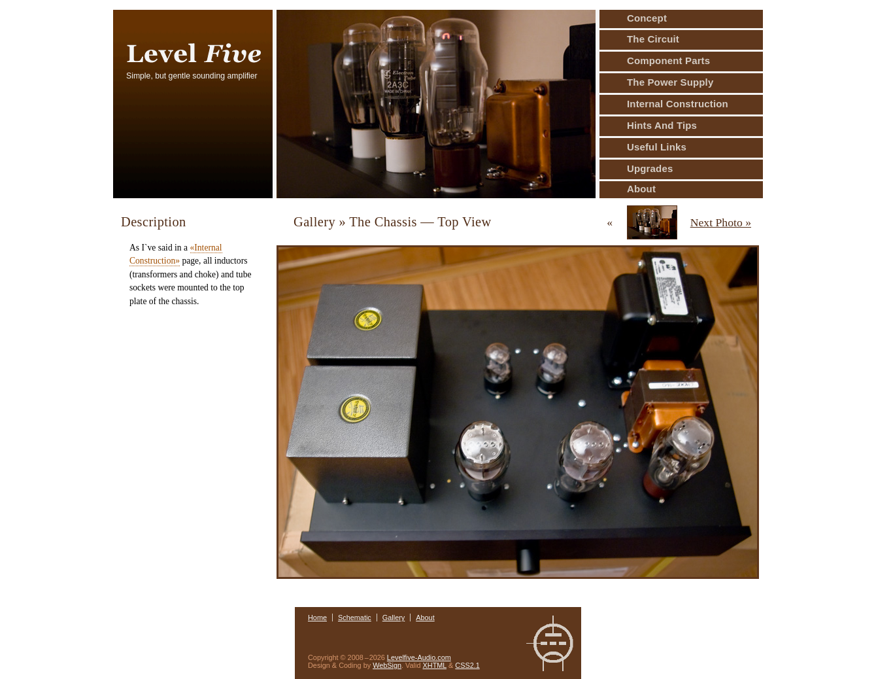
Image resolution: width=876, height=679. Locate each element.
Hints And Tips (662, 125)
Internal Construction (677, 103)
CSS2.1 (467, 665)
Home (317, 617)
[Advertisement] (189, 381)
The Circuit (653, 38)
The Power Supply (670, 82)
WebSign (387, 665)
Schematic (354, 617)
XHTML (434, 665)
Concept (647, 18)
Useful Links (656, 146)
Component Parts (668, 60)
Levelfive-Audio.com (419, 657)
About (641, 188)
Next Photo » (720, 222)
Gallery (393, 617)
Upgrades (650, 168)
